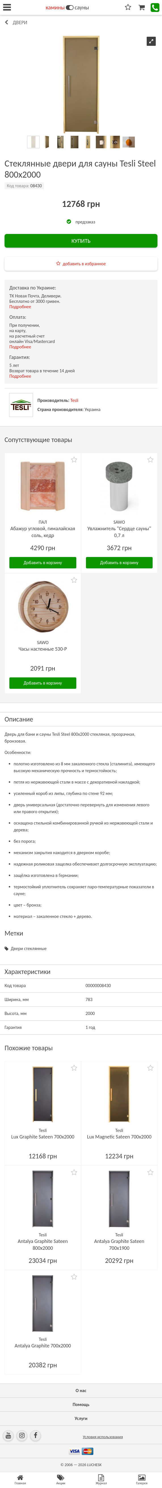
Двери (20, 22)
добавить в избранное (84, 263)
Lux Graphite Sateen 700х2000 (42, 1137)
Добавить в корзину (43, 562)
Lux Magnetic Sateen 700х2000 (119, 1137)
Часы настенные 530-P (43, 649)
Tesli (74, 400)
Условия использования (103, 1436)
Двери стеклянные (29, 948)
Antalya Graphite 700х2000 (43, 1346)
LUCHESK (94, 1464)
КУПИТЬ (81, 240)
